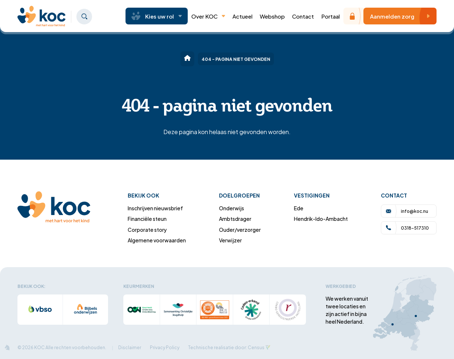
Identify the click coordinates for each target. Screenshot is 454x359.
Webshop (272, 16)
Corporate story (147, 229)
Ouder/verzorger (240, 229)
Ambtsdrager (235, 218)
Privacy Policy (164, 347)
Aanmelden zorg (402, 16)
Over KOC (208, 16)
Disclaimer (129, 347)
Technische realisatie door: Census (226, 347)
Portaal (330, 16)
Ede (298, 208)
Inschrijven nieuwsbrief (155, 208)
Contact (303, 16)
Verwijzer (230, 240)
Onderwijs (231, 208)
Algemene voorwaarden (157, 240)
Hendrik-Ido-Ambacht (321, 218)
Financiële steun (147, 218)
